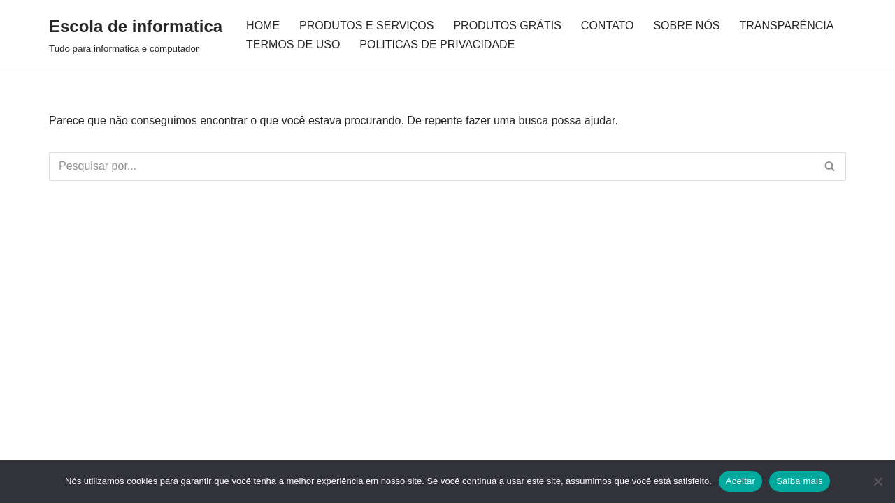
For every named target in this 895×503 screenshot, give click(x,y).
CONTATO (607, 25)
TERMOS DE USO (293, 44)
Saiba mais (799, 481)
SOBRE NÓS (686, 25)
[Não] (878, 481)
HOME (263, 25)
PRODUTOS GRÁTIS (507, 25)
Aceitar (740, 481)
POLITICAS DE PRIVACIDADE (437, 44)
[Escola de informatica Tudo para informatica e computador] (135, 35)
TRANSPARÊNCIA (787, 25)
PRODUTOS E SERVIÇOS (366, 25)
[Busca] (432, 166)
